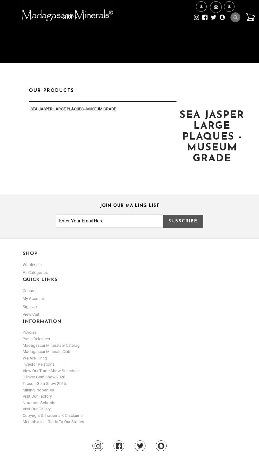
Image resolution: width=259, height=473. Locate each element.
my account (33, 298)
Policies (30, 332)
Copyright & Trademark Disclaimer (53, 415)
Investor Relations (39, 364)
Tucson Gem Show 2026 (44, 383)
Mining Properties (38, 390)
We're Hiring (201, 26)
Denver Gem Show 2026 (44, 377)
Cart (250, 17)
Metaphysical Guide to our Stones (53, 421)
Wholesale (32, 264)
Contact (215, 15)
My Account (229, 26)
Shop (70, 17)
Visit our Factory (37, 396)
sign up (30, 306)
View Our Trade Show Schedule (50, 370)
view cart (31, 314)
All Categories (35, 272)
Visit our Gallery (37, 409)
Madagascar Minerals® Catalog (51, 345)
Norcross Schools (39, 402)
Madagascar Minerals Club (46, 351)
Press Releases (36, 339)
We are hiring (35, 358)
